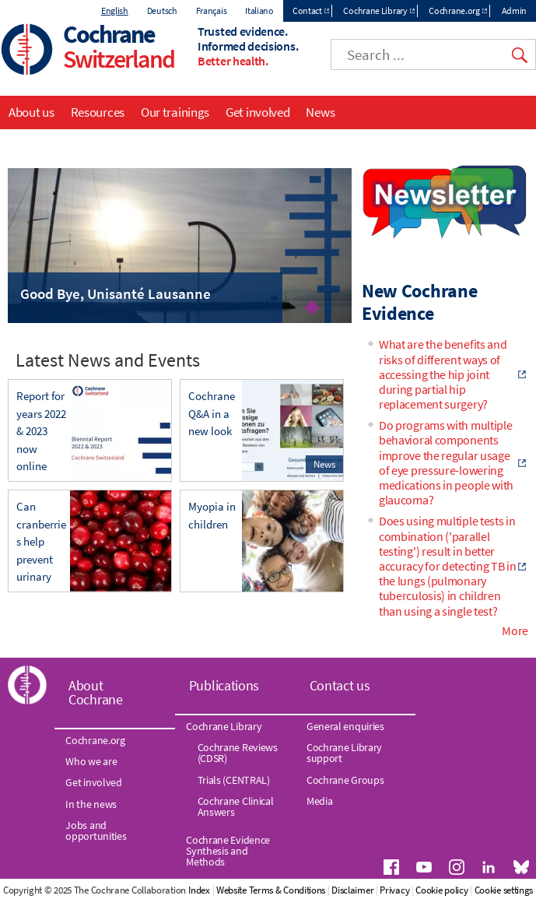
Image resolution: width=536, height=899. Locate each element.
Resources (97, 112)
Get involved (257, 112)
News (320, 112)
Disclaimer (352, 890)
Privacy (394, 890)
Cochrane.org (454, 10)
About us (31, 112)
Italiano (259, 10)
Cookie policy (441, 890)
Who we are (91, 761)
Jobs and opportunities (95, 830)
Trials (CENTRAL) (234, 780)
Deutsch (162, 10)
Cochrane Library (375, 10)
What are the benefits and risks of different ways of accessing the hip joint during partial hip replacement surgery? (443, 374)
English (114, 10)
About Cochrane (95, 692)
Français (211, 10)
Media (320, 801)
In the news (91, 804)
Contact (307, 10)
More (515, 630)
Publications (224, 685)
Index (199, 890)
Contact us (340, 685)
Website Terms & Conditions (270, 890)
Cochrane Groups (345, 780)
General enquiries (345, 726)
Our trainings (175, 112)
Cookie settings (504, 890)
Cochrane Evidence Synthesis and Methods (228, 851)
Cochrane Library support (344, 752)
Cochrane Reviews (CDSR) (238, 752)
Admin (514, 10)
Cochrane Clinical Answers (236, 806)
